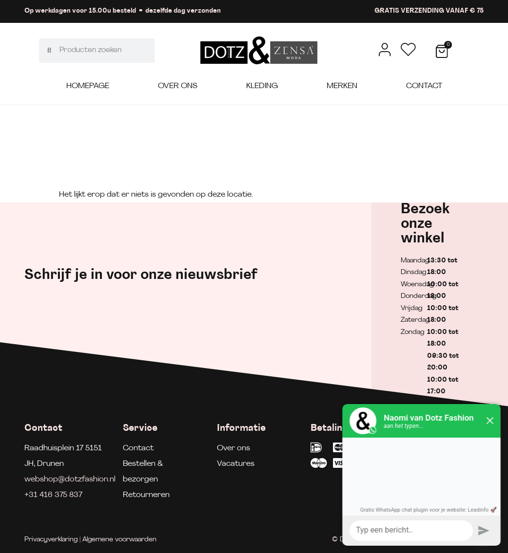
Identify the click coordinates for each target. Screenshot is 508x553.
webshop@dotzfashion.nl (70, 479)
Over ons (177, 86)
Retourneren (146, 495)
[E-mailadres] (345, 272)
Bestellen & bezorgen (143, 471)
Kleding (262, 86)
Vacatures (235, 464)
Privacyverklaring (51, 539)
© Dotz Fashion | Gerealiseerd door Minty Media (408, 539)
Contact (424, 86)
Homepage (87, 86)
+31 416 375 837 (53, 495)
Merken (342, 86)
